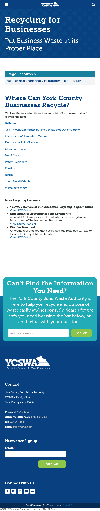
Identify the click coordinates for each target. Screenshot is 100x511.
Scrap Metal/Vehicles (18, 181)
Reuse (9, 174)
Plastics (10, 168)
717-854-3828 (40, 416)
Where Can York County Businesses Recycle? (44, 81)
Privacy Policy (68, 505)
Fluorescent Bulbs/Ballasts (21, 142)
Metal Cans (12, 155)
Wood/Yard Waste (16, 187)
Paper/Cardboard (16, 162)
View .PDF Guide (20, 210)
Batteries (10, 123)
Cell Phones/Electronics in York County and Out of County (42, 129)
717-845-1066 (21, 411)
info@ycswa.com (22, 426)
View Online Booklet (23, 224)
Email (10, 448)
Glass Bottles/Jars (16, 149)
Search (81, 333)
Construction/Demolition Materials (27, 136)
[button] (93, 4)
